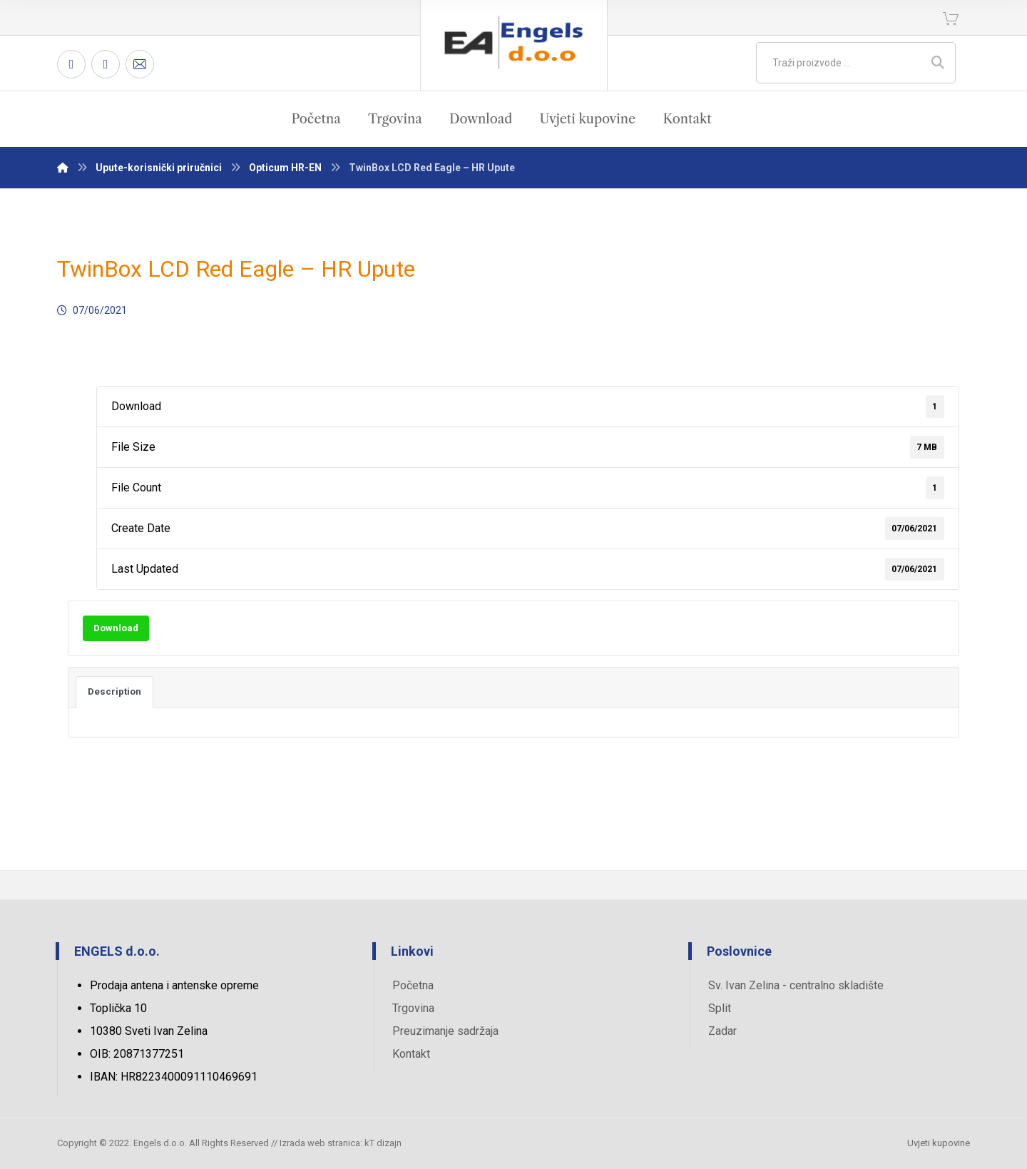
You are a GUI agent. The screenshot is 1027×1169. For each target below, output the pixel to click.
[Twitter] (105, 64)
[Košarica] (950, 17)
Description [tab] (114, 691)
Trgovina (413, 1008)
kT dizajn (383, 1143)
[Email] (140, 64)
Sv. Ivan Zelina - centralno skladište (796, 985)
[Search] (937, 62)
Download (115, 628)
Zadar (722, 1031)
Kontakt (411, 1054)
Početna (413, 985)
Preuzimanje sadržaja (445, 1031)
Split (719, 1008)
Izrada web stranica (320, 1143)
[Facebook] (71, 64)
